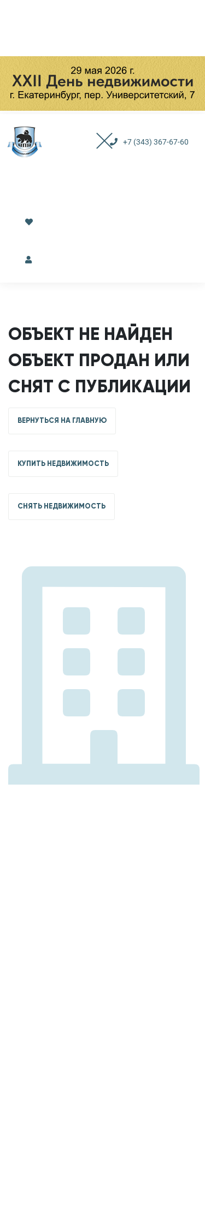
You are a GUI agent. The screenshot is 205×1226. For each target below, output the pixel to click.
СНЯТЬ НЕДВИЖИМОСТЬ (61, 506)
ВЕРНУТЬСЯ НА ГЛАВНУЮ (62, 420)
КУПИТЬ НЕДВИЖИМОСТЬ (63, 463)
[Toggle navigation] (93, 142)
